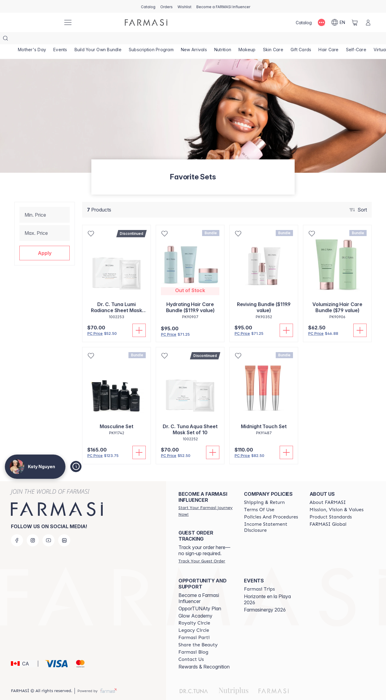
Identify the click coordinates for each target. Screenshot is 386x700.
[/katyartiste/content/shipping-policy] (264, 490)
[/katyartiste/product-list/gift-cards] (309, 39)
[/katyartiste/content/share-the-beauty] (198, 633)
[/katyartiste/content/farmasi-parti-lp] (194, 625)
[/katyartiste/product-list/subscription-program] (154, 39)
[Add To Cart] (139, 318)
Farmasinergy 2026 (265, 598)
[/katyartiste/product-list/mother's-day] (32, 39)
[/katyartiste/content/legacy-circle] (193, 618)
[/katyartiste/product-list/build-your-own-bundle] (100, 39)
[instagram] (33, 528)
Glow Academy (195, 604)
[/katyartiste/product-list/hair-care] (338, 39)
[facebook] (17, 528)
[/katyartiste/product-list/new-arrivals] (198, 39)
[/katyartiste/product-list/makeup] (253, 39)
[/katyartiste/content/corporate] (328, 512)
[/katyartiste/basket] (354, 22)
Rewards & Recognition (204, 655)
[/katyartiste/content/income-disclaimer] (271, 515)
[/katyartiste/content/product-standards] (331, 505)
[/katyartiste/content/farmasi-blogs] (193, 640)
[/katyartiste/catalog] (148, 6)
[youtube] (48, 528)
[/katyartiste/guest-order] (201, 548)
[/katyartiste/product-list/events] (62, 39)
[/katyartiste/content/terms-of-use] (259, 498)
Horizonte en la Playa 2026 (267, 587)
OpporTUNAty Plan (199, 596)
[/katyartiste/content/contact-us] (191, 647)
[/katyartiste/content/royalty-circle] (194, 611)
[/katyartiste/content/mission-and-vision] (337, 498)
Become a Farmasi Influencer (198, 586)
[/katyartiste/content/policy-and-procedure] (271, 505)
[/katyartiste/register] (166, 6)
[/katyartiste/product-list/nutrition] (228, 39)
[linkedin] (64, 528)
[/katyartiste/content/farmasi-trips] (259, 577)
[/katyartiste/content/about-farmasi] (328, 490)
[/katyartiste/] (35, 22)
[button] (44, 241)
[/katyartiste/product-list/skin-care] (280, 39)
